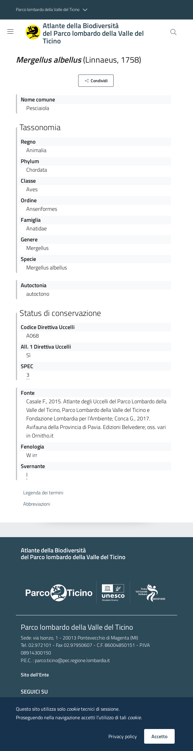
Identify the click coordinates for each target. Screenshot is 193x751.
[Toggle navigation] (10, 31)
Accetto (159, 736)
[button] (53, 9)
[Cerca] (173, 32)
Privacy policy (122, 736)
